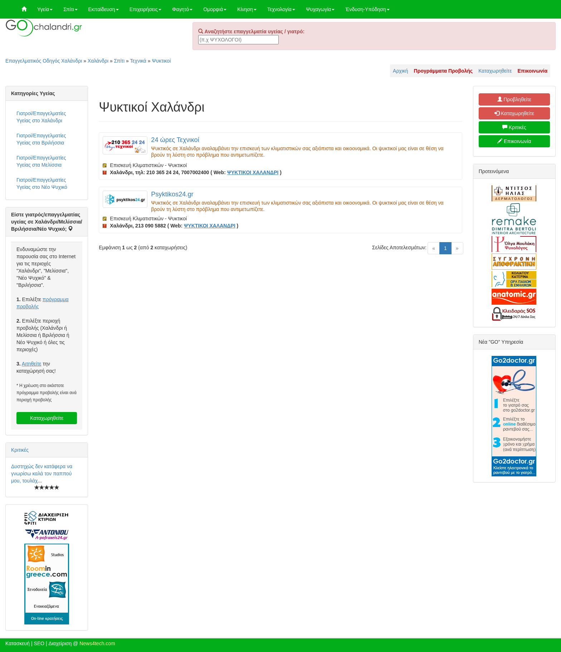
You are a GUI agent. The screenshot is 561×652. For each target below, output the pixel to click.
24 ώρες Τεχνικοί (175, 139)
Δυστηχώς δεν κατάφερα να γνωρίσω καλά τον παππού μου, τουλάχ (41, 474)
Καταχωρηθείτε (495, 71)
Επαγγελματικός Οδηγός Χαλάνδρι (43, 61)
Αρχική (400, 71)
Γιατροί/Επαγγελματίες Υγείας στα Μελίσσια (41, 161)
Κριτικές (20, 450)
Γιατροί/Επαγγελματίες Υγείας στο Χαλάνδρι (41, 117)
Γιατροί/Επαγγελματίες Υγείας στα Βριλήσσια (41, 139)
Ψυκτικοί (161, 61)
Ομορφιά (214, 9)
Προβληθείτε (514, 99)
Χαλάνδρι (98, 61)
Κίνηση (247, 9)
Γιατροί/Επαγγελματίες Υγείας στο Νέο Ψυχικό (41, 183)
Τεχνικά (138, 61)
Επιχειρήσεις (145, 9)
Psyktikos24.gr (172, 194)
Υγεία (45, 9)
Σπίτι (70, 9)
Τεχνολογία (281, 9)
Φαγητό (182, 9)
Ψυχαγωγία (320, 9)
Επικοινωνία (514, 141)
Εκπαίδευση (103, 9)
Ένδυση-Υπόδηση (367, 9)
